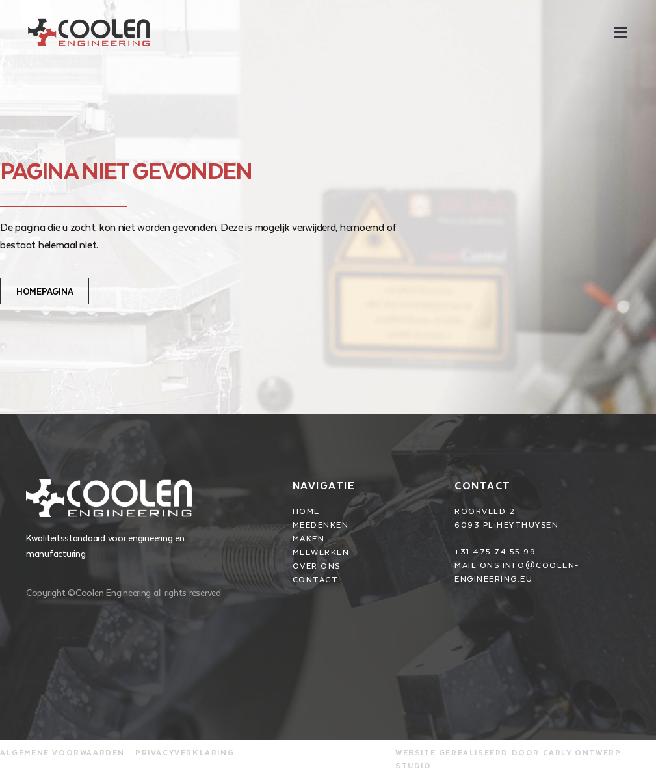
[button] (620, 32)
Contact (482, 485)
